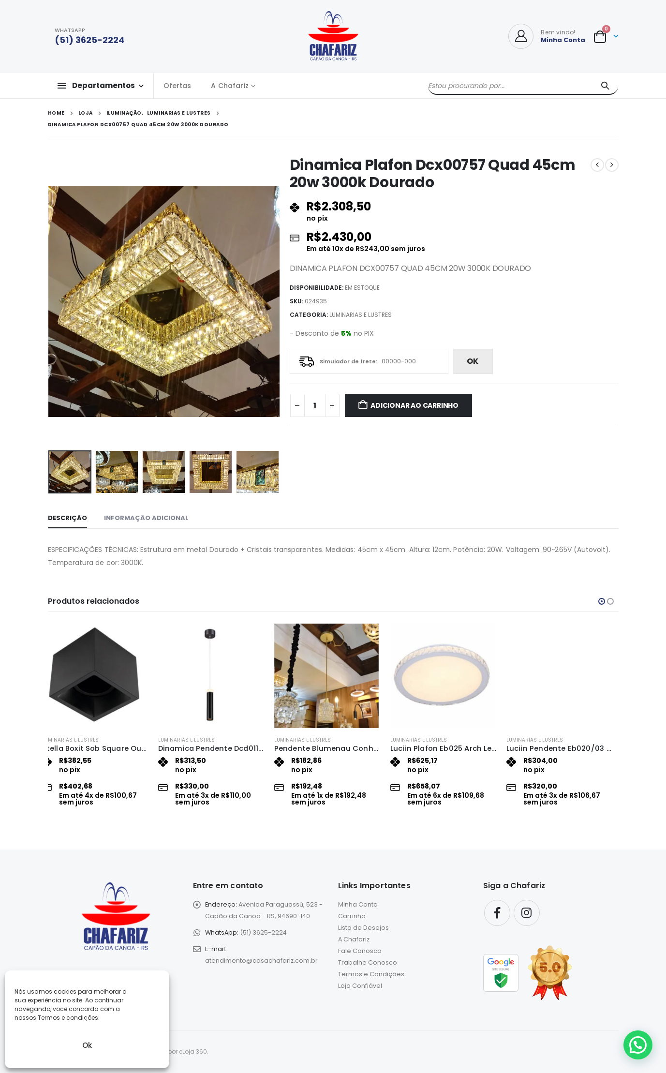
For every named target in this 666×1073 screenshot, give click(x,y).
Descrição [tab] (67, 517)
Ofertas (177, 85)
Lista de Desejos (363, 928)
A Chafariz (229, 85)
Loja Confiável (360, 986)
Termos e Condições (371, 974)
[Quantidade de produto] (315, 405)
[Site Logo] (333, 36)
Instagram (527, 913)
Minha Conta (358, 904)
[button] (601, 601)
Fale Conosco (360, 951)
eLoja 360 (193, 1051)
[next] (612, 165)
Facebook (497, 913)
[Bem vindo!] (546, 36)
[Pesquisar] (605, 85)
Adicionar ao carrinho (414, 405)
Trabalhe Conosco (367, 962)
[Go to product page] (101, 676)
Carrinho (352, 916)
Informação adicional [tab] (146, 517)
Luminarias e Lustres (360, 315)
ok (472, 361)
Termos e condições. (69, 1017)
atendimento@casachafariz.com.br (261, 960)
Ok (87, 1045)
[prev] (597, 165)
